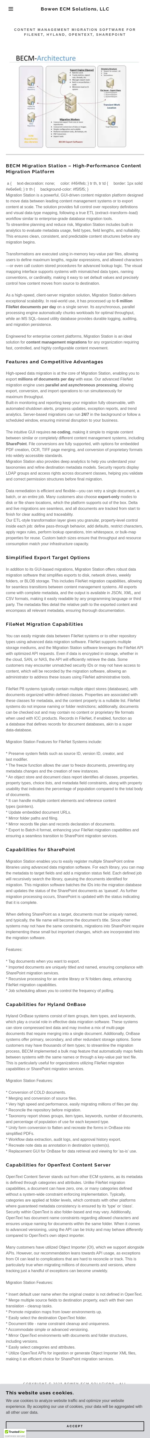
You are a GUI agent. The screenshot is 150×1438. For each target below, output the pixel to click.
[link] (75, 9)
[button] (10, 9)
